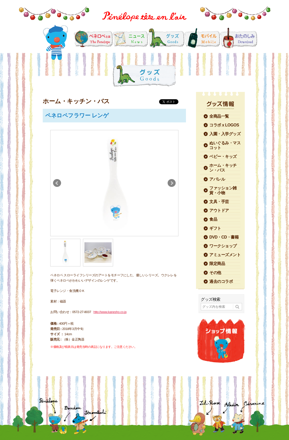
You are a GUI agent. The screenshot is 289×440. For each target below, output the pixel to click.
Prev (57, 183)
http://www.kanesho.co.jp (110, 312)
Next (172, 183)
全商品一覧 (219, 116)
